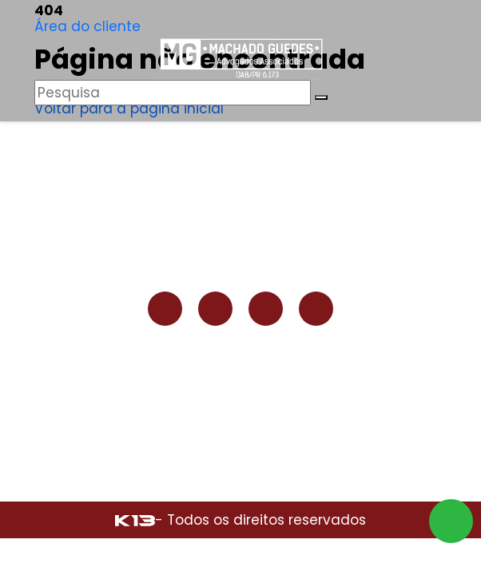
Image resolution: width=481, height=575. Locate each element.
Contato (240, 244)
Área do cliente (87, 26)
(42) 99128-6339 (244, 367)
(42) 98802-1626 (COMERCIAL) (244, 383)
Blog (241, 224)
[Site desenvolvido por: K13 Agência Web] (135, 520)
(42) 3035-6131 (243, 400)
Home (241, 167)
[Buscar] (321, 97)
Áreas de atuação (241, 205)
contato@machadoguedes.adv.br (244, 417)
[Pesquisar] (172, 92)
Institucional (240, 186)
